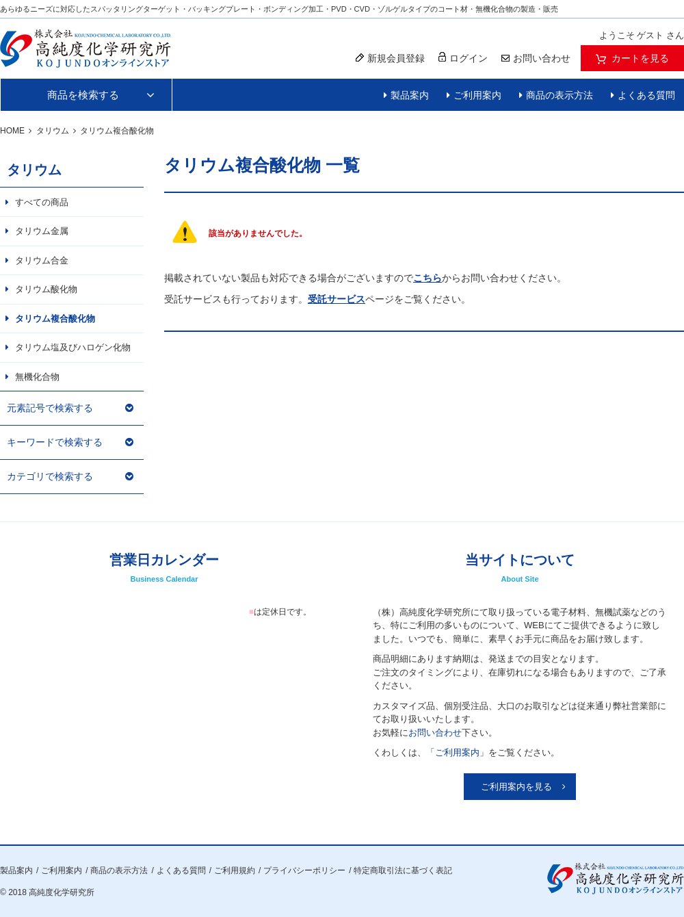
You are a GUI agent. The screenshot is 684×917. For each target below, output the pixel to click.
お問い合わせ (435, 732)
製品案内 (410, 95)
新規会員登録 (390, 58)
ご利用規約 (234, 870)
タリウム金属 (41, 231)
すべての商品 (41, 202)
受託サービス (336, 299)
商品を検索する (83, 95)
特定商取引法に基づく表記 (403, 870)
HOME (12, 130)
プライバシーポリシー (304, 870)
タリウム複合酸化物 (55, 318)
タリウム (52, 130)
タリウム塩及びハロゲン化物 (73, 347)
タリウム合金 (41, 260)
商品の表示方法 (559, 95)
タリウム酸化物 (46, 289)
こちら (427, 277)
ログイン (463, 58)
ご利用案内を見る (516, 787)
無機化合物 (37, 377)
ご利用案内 (477, 95)
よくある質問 (646, 95)
